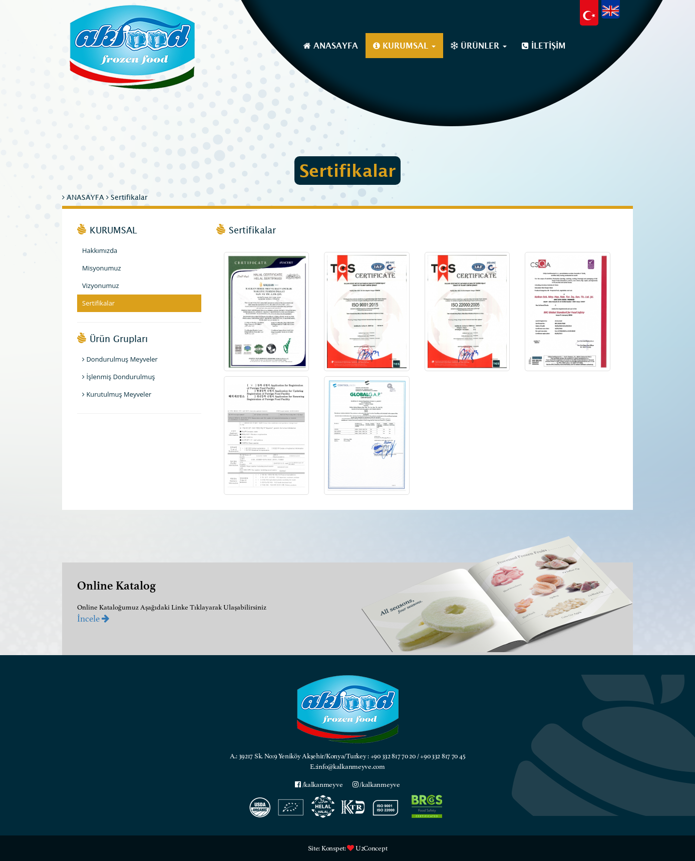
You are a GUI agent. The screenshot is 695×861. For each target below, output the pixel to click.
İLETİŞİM (544, 45)
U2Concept (371, 848)
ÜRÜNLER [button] (479, 45)
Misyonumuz (101, 267)
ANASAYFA (330, 45)
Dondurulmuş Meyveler (120, 359)
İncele (93, 619)
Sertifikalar (127, 197)
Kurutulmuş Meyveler (116, 394)
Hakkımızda (99, 250)
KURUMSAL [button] (404, 45)
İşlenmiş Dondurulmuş (118, 376)
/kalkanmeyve (318, 784)
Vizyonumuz (100, 285)
